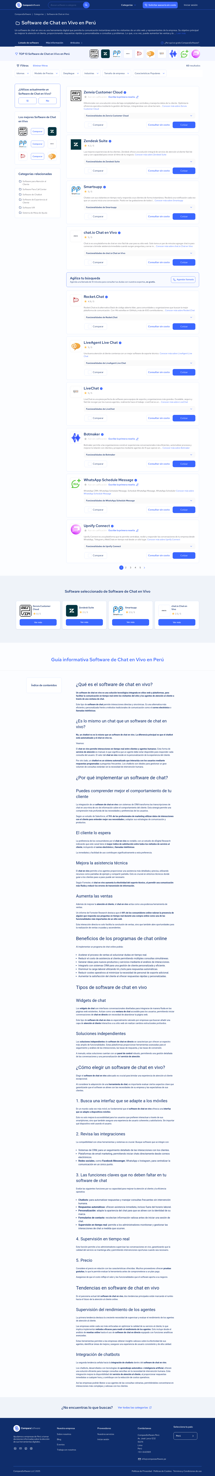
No (47, 100)
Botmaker (92, 434)
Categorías (129, 5)
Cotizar (184, 124)
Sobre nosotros (64, 1434)
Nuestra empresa (66, 1428)
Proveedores (104, 1428)
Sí (27, 100)
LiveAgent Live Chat (101, 342)
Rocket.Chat (94, 296)
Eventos (61, 1444)
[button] (139, 116)
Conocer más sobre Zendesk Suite (150, 154)
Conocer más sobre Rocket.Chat (180, 310)
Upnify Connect (97, 525)
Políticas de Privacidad (142, 1471)
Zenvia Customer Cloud (103, 92)
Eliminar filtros (40, 65)
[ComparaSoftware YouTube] (20, 1448)
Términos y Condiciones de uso (187, 1471)
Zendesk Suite (96, 141)
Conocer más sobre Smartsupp (169, 200)
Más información (54, 42)
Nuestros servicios (105, 1434)
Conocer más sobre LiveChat (174, 402)
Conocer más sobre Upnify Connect (163, 539)
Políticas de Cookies (162, 1471)
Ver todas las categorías (135, 1407)
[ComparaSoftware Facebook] (26, 1448)
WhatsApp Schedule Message (108, 480)
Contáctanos (144, 1428)
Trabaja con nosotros (66, 1449)
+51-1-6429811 (144, 1452)
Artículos (76, 42)
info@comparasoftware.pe (152, 1459)
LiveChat (91, 388)
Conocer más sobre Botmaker (176, 448)
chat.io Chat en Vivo (100, 232)
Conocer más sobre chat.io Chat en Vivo (174, 246)
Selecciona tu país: (183, 1426)
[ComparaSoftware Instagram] (31, 1448)
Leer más (181, 33)
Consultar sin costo (159, 124)
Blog (59, 1439)
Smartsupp (93, 186)
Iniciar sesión (191, 5)
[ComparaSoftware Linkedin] (15, 1448)
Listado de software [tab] (28, 42)
